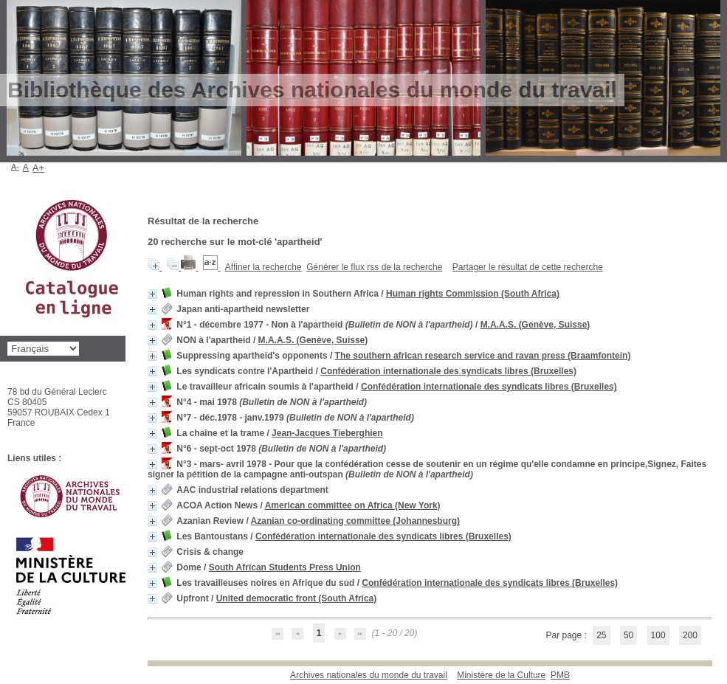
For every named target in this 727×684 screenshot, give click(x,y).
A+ (38, 167)
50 (628, 635)
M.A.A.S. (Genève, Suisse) (535, 324)
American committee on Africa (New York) (353, 505)
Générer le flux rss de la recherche (374, 267)
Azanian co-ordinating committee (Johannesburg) (355, 521)
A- (15, 166)
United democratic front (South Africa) (296, 598)
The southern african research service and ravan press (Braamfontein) (483, 355)
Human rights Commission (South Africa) (472, 294)
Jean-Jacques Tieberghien (327, 433)
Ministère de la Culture (501, 675)
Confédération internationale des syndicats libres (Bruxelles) (448, 371)
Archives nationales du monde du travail (368, 675)
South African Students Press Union (285, 567)
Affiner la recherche (263, 267)
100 (658, 635)
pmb (560, 675)
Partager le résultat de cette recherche (527, 267)
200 (690, 635)
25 (601, 635)
